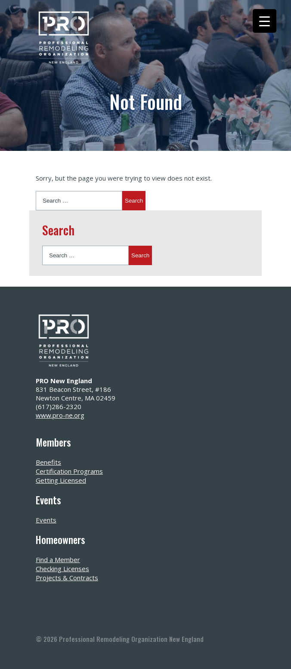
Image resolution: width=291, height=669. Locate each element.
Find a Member (58, 559)
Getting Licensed (61, 480)
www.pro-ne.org (60, 415)
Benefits (48, 462)
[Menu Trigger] (264, 21)
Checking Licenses (62, 568)
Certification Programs (69, 471)
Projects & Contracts (67, 577)
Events (46, 520)
